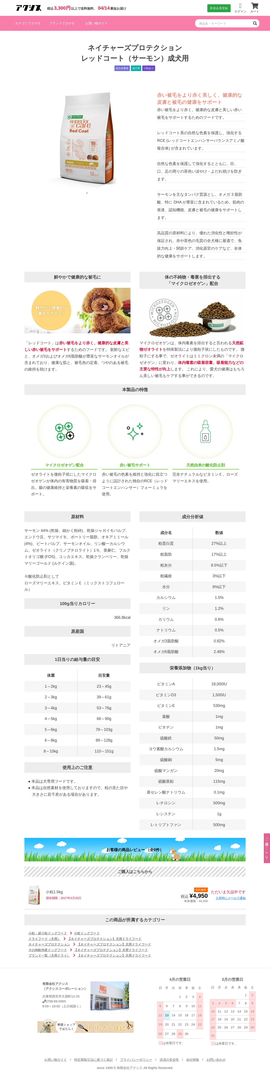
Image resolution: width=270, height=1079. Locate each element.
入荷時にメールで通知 (231, 898)
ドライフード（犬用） (44, 939)
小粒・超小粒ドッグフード (47, 933)
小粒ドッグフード (87, 933)
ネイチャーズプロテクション (49, 944)
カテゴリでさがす (28, 23)
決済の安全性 (169, 1059)
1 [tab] (87, 193)
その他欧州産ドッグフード (47, 950)
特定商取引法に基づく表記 (93, 1059)
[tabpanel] (86, 136)
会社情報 (192, 1059)
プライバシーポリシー (136, 1059)
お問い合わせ (216, 1059)
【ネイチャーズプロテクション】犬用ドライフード (104, 939)
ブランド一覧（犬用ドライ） (49, 955)
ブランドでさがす (62, 23)
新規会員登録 (219, 8)
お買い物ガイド (96, 23)
